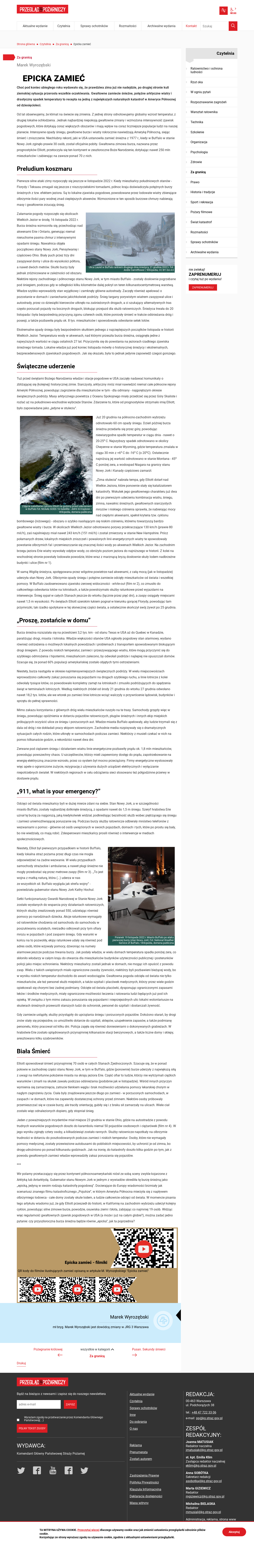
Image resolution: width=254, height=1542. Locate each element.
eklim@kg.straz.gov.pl (201, 1465)
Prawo (195, 182)
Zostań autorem (141, 1459)
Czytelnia (45, 44)
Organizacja (199, 142)
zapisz (70, 1404)
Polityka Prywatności (144, 1482)
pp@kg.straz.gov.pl (209, 1418)
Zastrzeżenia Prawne (144, 1475)
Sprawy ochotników (204, 242)
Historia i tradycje (203, 192)
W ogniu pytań (201, 92)
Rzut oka (197, 82)
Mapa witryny (139, 1503)
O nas (134, 1429)
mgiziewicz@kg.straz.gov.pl (205, 1496)
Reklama (136, 1445)
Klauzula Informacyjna (145, 1489)
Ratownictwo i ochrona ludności (207, 70)
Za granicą (62, 44)
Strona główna (26, 44)
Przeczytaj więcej (88, 1530)
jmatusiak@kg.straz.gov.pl (204, 1450)
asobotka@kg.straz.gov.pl (204, 1481)
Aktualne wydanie (142, 1394)
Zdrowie (196, 162)
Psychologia (199, 152)
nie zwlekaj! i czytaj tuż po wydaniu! (211, 279)
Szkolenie (197, 132)
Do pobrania (138, 1422)
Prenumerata (139, 1452)
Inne (133, 1415)
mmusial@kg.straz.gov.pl (203, 1512)
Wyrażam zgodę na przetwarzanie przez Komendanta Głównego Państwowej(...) (63, 1419)
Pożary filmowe (201, 212)
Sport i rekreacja (202, 202)
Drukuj (21, 1363)
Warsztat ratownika (204, 112)
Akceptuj (234, 1531)
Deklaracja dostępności (146, 1496)
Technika (197, 122)
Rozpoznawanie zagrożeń (209, 102)
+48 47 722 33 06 (204, 1412)
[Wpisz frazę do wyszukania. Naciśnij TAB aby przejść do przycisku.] (219, 26)
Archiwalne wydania (205, 252)
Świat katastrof (201, 222)
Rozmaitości (199, 232)
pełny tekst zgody (32, 1428)
